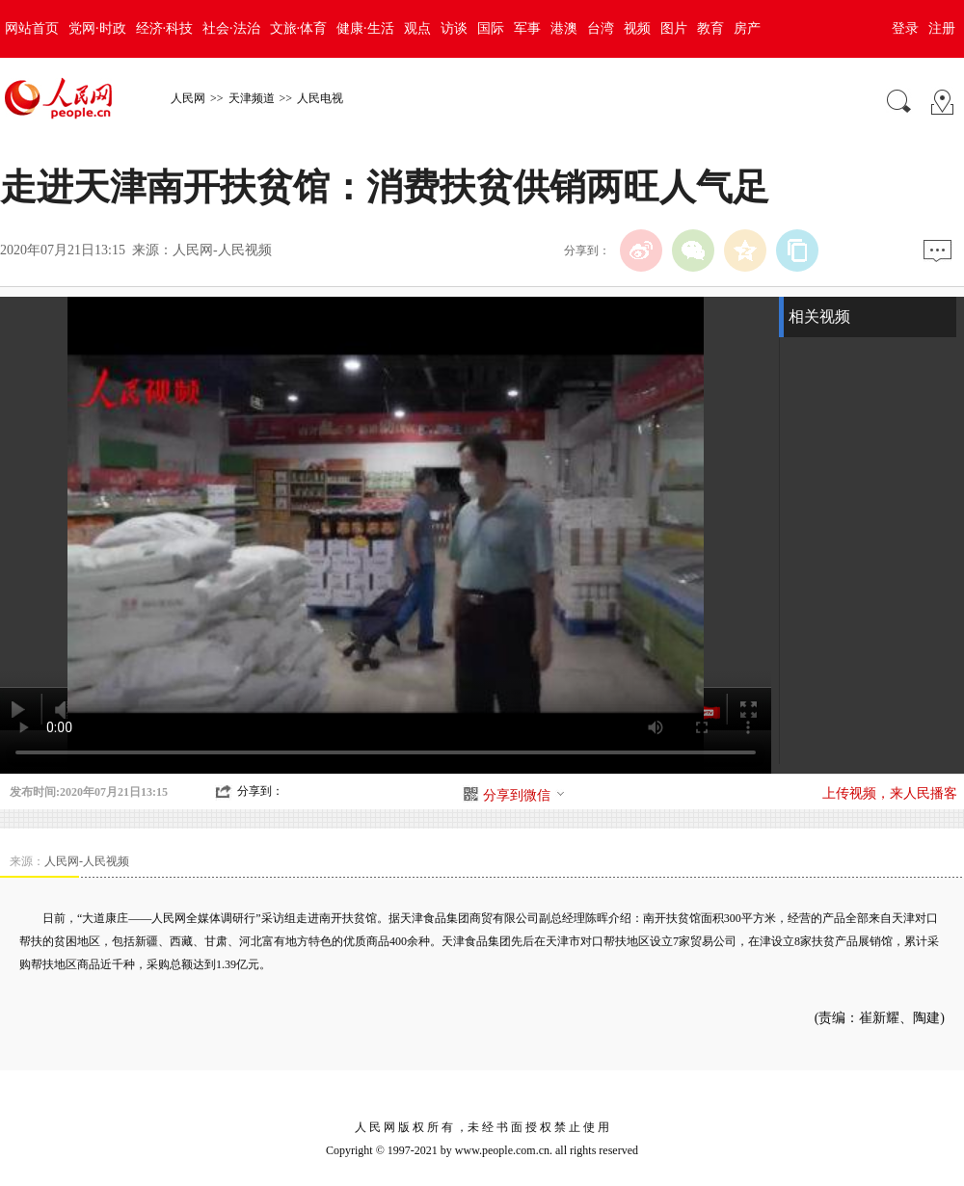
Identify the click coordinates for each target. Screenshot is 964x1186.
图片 (673, 28)
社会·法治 (231, 28)
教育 (710, 28)
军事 (527, 28)
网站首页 (32, 28)
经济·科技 (165, 28)
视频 (637, 28)
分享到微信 (524, 795)
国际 (490, 28)
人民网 (188, 98)
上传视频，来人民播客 (889, 793)
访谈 (454, 28)
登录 (905, 28)
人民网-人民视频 (222, 250)
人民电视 (320, 98)
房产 (747, 28)
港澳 (563, 28)
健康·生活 (365, 28)
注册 (941, 28)
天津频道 (251, 98)
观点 (417, 28)
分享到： (260, 791)
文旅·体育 (299, 28)
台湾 (600, 28)
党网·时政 (97, 28)
